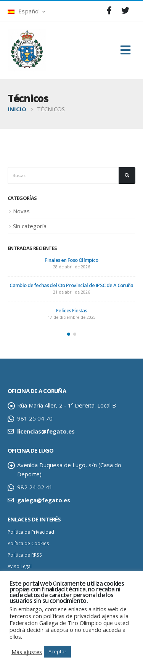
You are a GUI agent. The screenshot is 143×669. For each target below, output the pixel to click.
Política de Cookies (28, 543)
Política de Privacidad (31, 532)
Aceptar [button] (57, 651)
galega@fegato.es (43, 500)
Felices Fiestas (71, 310)
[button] (69, 334)
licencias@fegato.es (46, 431)
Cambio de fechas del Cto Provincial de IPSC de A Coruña (71, 285)
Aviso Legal (20, 566)
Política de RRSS (25, 555)
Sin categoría (30, 226)
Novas (21, 211)
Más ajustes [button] (26, 651)
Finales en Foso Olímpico (71, 260)
